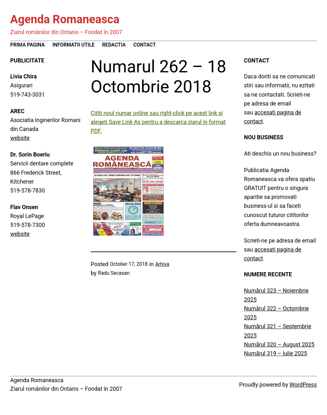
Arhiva (162, 264)
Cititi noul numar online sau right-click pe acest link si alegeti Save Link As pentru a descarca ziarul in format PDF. (158, 122)
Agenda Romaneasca (64, 19)
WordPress (303, 385)
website (20, 138)
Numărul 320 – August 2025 (279, 344)
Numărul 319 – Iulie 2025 (275, 353)
